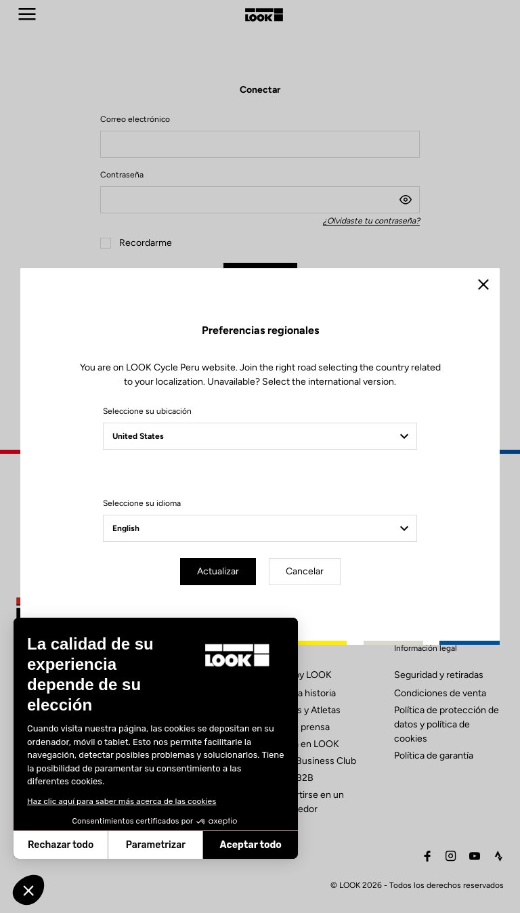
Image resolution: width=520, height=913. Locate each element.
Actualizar (218, 571)
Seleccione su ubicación (147, 411)
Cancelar (305, 571)
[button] (28, 890)
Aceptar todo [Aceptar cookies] (150, 845)
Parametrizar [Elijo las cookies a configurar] (55, 845)
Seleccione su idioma (142, 503)
